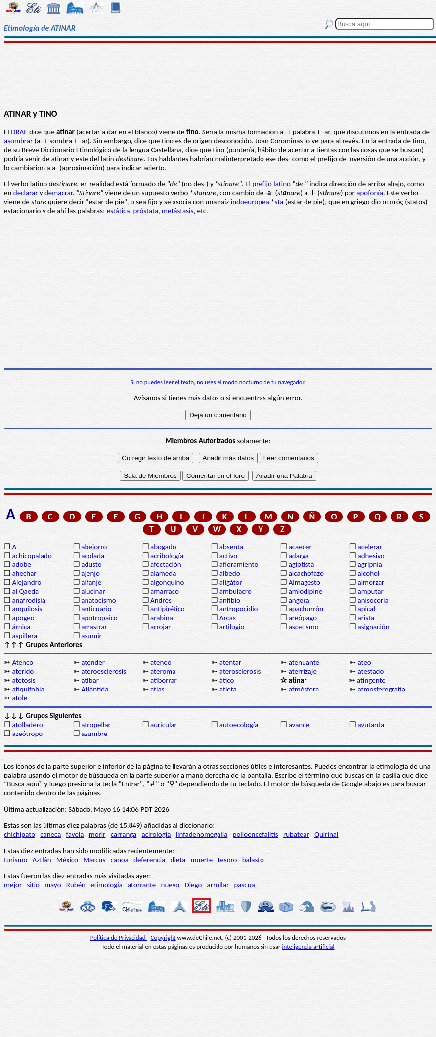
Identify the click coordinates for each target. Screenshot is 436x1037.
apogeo (23, 617)
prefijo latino (271, 183)
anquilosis (27, 609)
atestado (370, 671)
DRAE (19, 132)
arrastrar (94, 626)
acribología (166, 555)
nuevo (170, 884)
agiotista (301, 564)
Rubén (76, 884)
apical (366, 609)
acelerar (369, 546)
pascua (244, 884)
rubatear (296, 834)
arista (365, 617)
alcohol (368, 573)
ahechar (24, 573)
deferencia (149, 859)
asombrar (18, 140)
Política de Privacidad (118, 937)
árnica (21, 626)
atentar (230, 662)
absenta (231, 546)
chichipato (19, 834)
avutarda (370, 724)
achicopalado (31, 555)
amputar (370, 591)
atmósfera (304, 689)
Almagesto (304, 582)
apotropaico (99, 617)
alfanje (91, 582)
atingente (371, 680)
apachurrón (306, 609)
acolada (92, 555)
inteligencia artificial (308, 946)
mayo (52, 884)
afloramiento (238, 564)
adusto (91, 564)
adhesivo (370, 555)
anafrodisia (28, 600)
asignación (373, 626)
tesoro (227, 859)
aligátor (230, 582)
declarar (25, 192)
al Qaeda (25, 591)
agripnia (369, 564)
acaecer (300, 546)
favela (75, 834)
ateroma (162, 671)
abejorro (94, 546)
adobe (21, 564)
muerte (201, 859)
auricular (163, 724)
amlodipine (306, 591)
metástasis (177, 210)
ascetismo (304, 626)
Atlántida (94, 689)
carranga (124, 834)
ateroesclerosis (103, 671)
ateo (364, 662)
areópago (303, 617)
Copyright (163, 937)
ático (226, 680)
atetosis (23, 680)
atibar (90, 680)
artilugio (232, 626)
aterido (23, 671)
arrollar (218, 884)
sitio (33, 884)
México (67, 859)
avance (299, 724)
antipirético (167, 609)
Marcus (94, 859)
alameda (163, 573)
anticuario (96, 609)
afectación (165, 564)
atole (19, 697)
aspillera (24, 635)
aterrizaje (303, 671)
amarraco (164, 591)
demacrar (58, 192)
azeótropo (27, 733)
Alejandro (26, 582)
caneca (50, 834)
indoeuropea (250, 201)
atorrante (142, 884)
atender (93, 662)
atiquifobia (28, 689)
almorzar (370, 582)
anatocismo (98, 600)
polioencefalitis (255, 834)
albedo (229, 573)
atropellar (96, 724)
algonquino (167, 582)
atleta (228, 689)
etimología (106, 884)
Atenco (22, 662)
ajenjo (90, 573)
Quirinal (326, 834)
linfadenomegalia (202, 834)
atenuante (304, 662)
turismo (15, 859)
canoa (120, 859)
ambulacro (235, 591)
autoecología (239, 724)
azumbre (94, 733)
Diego (193, 884)
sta (279, 201)
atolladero (27, 724)
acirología (156, 834)
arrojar (160, 626)
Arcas (227, 617)
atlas (157, 689)
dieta (178, 859)
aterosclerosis (240, 671)
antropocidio (238, 609)
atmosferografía (381, 689)
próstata (145, 210)
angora (299, 600)
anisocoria (372, 600)
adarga (299, 555)
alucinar (93, 591)
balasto (253, 859)
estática (118, 210)
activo (228, 555)
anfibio (229, 600)
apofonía (369, 192)
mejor (13, 884)
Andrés (161, 600)
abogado (163, 546)
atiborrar (163, 680)
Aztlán (42, 859)
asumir (91, 635)
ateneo (161, 662)
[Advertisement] (218, 75)
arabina (161, 617)
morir (97, 834)
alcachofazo (306, 573)
